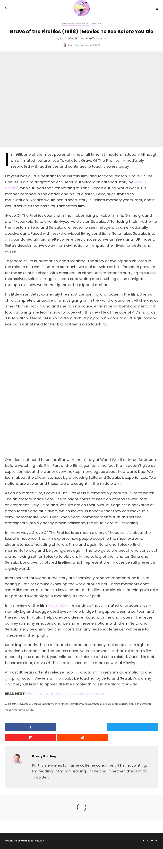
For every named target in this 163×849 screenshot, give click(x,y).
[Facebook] (144, 841)
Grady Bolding (75, 45)
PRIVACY (39, 840)
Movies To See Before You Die (75, 23)
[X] (148, 841)
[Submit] (29, 737)
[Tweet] (81, 727)
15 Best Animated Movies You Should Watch (66, 693)
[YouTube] (152, 841)
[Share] (29, 727)
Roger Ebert (59, 605)
